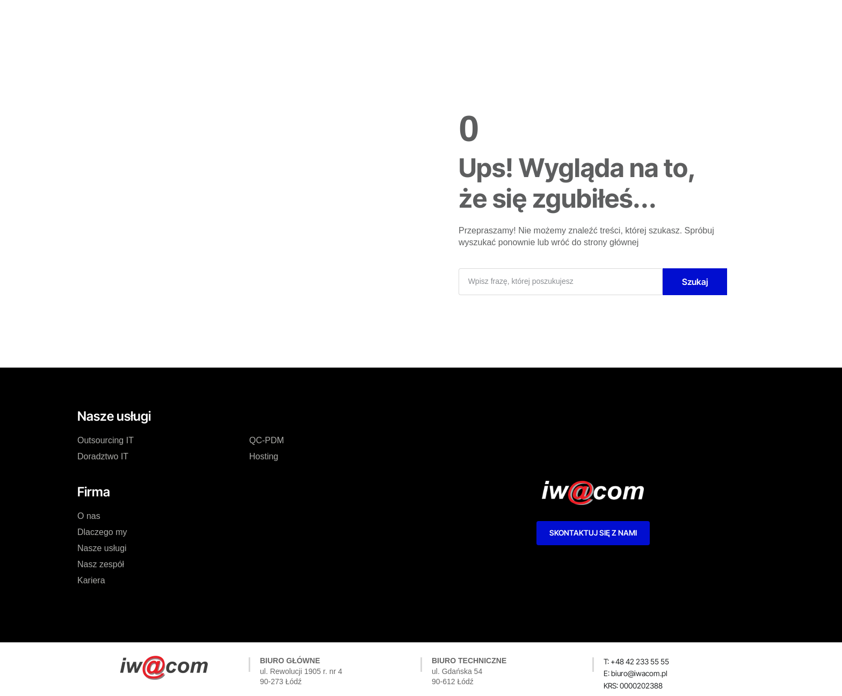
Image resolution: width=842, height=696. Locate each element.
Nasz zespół (444, 18)
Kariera (497, 18)
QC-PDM (266, 440)
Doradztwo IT (102, 456)
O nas (263, 18)
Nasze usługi (380, 18)
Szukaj (695, 281)
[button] (633, 685)
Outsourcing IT (105, 440)
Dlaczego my (315, 18)
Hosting (263, 456)
